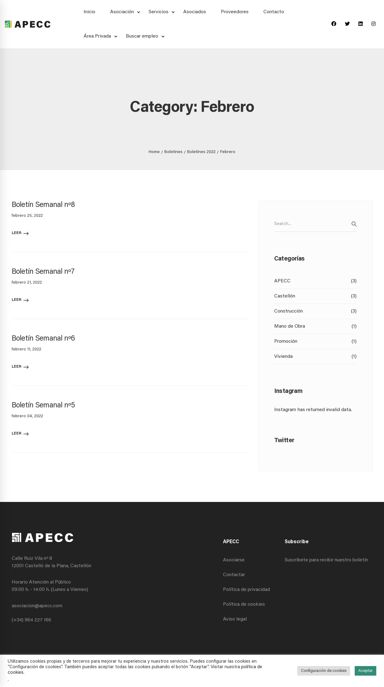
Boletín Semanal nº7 (43, 272)
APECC (315, 281)
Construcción (315, 311)
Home (154, 152)
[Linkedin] (360, 24)
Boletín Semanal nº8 (43, 205)
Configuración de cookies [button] (323, 671)
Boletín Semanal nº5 (43, 405)
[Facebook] (334, 24)
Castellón (315, 296)
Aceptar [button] (365, 671)
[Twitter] (347, 24)
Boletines (173, 152)
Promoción (315, 341)
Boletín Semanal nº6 (43, 338)
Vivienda (315, 356)
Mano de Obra (315, 326)
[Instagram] (373, 24)
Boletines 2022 (201, 152)
